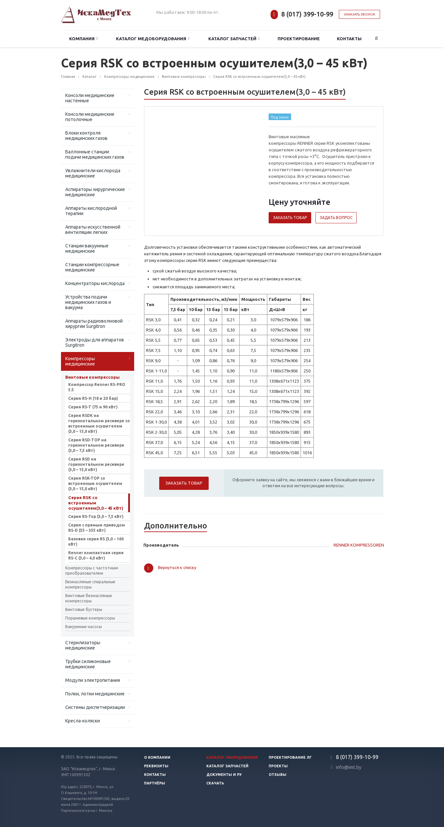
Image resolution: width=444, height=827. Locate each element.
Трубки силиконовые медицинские (88, 664)
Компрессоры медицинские (80, 361)
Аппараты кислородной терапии (91, 211)
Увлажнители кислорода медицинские (92, 173)
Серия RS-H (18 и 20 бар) (93, 398)
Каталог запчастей (234, 38)
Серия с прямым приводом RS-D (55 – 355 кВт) (96, 527)
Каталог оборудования (232, 757)
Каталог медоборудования (153, 38)
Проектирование (299, 38)
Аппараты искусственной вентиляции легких (92, 229)
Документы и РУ (224, 775)
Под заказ (280, 117)
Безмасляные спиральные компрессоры (90, 584)
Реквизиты (156, 766)
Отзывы (277, 775)
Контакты (349, 38)
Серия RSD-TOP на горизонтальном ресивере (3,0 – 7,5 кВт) (96, 445)
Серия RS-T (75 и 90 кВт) (93, 407)
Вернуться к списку (170, 568)
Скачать (215, 783)
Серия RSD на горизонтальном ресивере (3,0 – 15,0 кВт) (96, 464)
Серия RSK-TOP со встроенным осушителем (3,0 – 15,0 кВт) (95, 483)
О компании (157, 757)
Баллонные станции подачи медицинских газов (94, 154)
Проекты (278, 766)
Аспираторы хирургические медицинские (95, 192)
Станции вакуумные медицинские (86, 248)
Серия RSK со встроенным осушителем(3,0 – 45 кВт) (95, 502)
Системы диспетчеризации (95, 707)
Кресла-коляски (82, 720)
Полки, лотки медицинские (95, 693)
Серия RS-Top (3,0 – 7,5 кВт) (96, 516)
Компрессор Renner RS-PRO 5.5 (96, 387)
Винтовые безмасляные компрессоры (88, 598)
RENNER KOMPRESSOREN (359, 545)
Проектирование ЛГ (290, 757)
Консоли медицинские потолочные (89, 116)
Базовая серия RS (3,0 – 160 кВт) (96, 541)
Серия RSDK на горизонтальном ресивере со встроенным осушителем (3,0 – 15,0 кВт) (99, 423)
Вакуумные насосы (83, 626)
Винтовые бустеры (83, 609)
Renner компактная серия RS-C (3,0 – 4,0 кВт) (96, 555)
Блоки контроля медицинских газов (86, 135)
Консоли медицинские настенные (89, 98)
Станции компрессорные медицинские (92, 267)
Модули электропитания (92, 680)
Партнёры (154, 783)
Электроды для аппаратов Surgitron (94, 342)
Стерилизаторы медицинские (82, 645)
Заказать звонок (359, 14)
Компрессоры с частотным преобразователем (91, 570)
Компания (83, 38)
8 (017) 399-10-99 (307, 14)
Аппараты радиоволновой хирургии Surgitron (94, 323)
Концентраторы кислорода (95, 283)
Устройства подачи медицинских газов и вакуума (88, 302)
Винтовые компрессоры (92, 377)
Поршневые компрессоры (90, 618)
